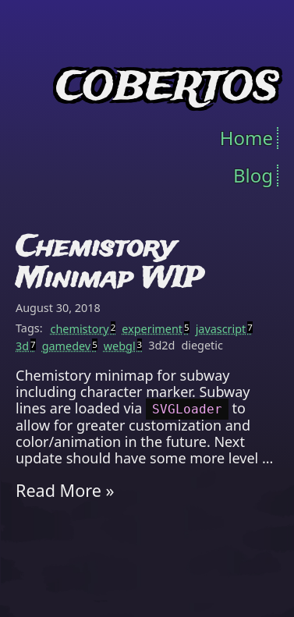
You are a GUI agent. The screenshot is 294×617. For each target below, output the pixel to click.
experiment (155, 329)
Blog (253, 175)
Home (246, 138)
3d (26, 346)
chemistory (83, 329)
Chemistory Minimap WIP (109, 264)
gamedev (69, 346)
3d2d (161, 346)
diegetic (201, 346)
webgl (123, 346)
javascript (224, 329)
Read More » (65, 490)
